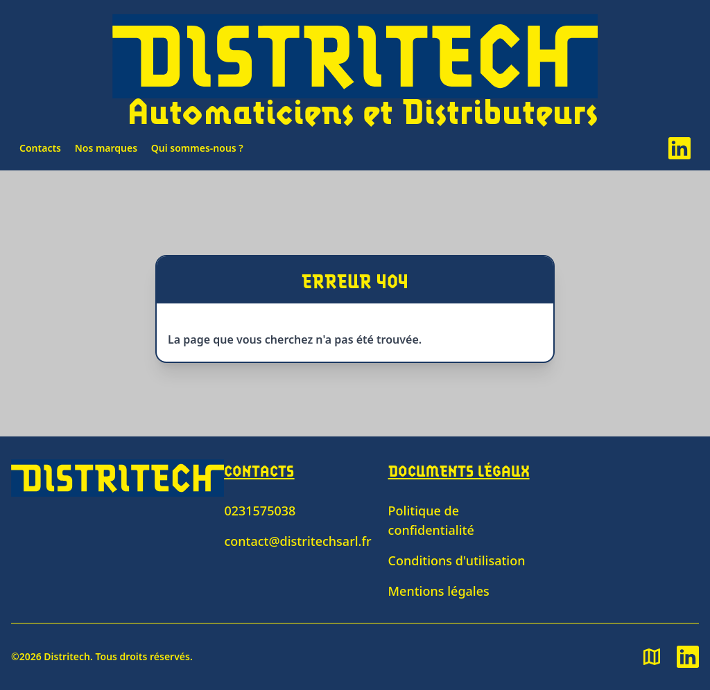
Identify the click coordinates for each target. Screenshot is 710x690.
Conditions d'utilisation (457, 560)
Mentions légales (439, 591)
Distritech (67, 656)
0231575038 (259, 510)
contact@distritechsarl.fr (297, 541)
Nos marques (106, 147)
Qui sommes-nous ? (197, 147)
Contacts (40, 147)
